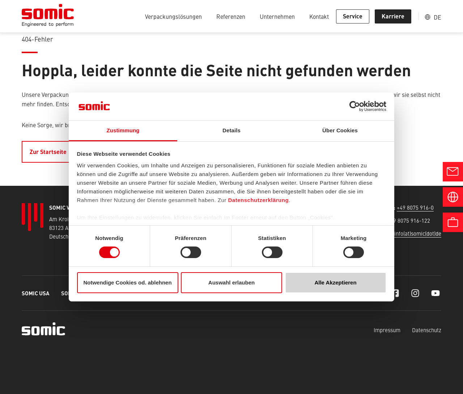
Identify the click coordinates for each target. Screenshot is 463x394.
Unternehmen (277, 16)
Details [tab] (231, 130)
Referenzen (230, 16)
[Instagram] (415, 293)
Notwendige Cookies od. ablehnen (127, 282)
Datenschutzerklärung (258, 200)
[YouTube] (435, 293)
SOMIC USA (36, 293)
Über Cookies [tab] (340, 130)
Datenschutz (426, 330)
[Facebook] (395, 293)
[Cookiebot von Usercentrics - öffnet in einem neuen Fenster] (354, 106)
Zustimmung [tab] (123, 130)
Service (352, 16)
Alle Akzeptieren (335, 282)
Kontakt (319, 16)
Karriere (393, 16)
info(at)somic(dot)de (417, 233)
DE (437, 17)
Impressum (387, 330)
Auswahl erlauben (231, 282)
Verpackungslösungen (173, 16)
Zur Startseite (48, 151)
